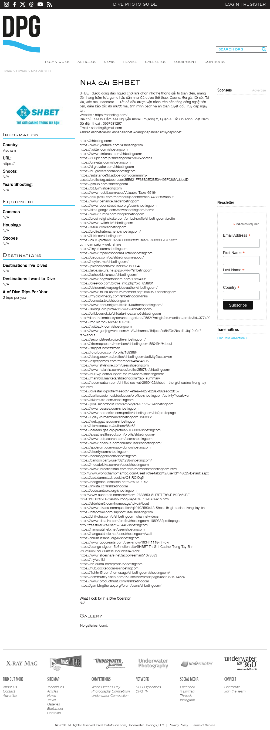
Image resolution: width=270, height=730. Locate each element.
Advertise (259, 90)
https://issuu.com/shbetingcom (103, 227)
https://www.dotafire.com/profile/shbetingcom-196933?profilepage (130, 520)
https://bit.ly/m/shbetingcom (101, 188)
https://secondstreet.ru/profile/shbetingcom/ (113, 339)
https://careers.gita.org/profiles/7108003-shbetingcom (120, 430)
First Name (234, 252)
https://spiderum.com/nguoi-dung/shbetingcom (115, 447)
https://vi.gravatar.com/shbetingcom (107, 166)
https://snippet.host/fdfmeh (100, 348)
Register (254, 4)
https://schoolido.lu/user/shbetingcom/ (108, 274)
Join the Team (235, 691)
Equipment (185, 62)
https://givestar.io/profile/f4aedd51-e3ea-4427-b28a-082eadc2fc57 (130, 391)
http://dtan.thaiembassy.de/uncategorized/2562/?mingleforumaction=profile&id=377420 (145, 317)
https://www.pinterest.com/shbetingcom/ (111, 153)
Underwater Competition (110, 695)
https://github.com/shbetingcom (104, 184)
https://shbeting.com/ (96, 140)
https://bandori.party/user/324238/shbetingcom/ (116, 460)
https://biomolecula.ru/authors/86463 (107, 425)
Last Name (234, 270)
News (109, 62)
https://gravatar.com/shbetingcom (105, 162)
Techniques (56, 62)
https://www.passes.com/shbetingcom (109, 408)
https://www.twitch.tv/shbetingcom (106, 222)
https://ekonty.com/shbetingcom (104, 451)
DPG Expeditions (148, 687)
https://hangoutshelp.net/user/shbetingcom (112, 529)
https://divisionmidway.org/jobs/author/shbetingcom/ (118, 287)
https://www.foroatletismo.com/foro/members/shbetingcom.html (128, 469)
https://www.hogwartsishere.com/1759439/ (113, 279)
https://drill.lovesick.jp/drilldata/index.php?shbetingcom (120, 313)
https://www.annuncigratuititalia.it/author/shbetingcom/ (121, 305)
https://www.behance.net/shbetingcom (109, 201)
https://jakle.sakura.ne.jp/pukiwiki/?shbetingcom (116, 270)
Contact (9, 691)
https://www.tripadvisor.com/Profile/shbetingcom (116, 253)
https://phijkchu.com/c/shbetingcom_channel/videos (119, 516)
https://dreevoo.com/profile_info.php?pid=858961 (117, 283)
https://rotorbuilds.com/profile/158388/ (108, 352)
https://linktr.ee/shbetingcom (101, 235)
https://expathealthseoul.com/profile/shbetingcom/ (117, 434)
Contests (214, 62)
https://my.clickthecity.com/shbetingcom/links (114, 296)
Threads (186, 695)
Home (7, 71)
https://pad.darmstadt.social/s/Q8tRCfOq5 (112, 477)
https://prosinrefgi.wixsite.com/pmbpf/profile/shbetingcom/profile (127, 218)
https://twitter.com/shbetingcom (104, 149)
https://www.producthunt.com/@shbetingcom (114, 581)
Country (231, 287)
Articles (86, 62)
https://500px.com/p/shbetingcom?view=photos (116, 158)
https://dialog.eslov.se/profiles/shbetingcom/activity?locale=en (126, 356)
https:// (9, 163)
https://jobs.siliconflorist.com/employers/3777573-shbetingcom (126, 404)
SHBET (85, 93)
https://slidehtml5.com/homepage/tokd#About (114, 503)
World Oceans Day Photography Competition (111, 689)
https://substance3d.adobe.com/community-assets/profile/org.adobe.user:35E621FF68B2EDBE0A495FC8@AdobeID (134, 177)
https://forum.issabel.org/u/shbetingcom (110, 538)
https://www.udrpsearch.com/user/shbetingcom (116, 438)
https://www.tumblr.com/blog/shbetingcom (112, 214)
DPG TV (142, 691)
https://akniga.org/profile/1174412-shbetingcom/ (116, 309)
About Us (10, 687)
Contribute (232, 687)
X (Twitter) (187, 691)
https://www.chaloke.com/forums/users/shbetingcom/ (120, 443)
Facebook (187, 687)
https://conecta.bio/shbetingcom (104, 300)
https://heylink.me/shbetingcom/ (104, 261)
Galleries (155, 62)
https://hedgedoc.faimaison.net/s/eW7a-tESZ (114, 482)
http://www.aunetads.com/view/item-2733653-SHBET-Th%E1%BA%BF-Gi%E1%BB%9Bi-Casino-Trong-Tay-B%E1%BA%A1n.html (135, 497)
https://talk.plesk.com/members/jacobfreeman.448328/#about (127, 197)
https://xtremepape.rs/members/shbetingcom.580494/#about (126, 343)
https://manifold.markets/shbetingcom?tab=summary (120, 378)
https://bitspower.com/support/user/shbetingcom (116, 512)
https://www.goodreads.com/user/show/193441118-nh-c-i (124, 542)
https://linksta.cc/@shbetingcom (104, 486)
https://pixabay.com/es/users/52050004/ (110, 266)
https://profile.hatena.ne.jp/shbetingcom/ (110, 231)
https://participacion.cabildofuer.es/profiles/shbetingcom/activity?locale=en (135, 395)
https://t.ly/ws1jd (92, 559)
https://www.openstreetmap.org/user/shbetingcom (118, 205)
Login (232, 4)
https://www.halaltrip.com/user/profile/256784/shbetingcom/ (125, 369)
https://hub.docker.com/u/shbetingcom (109, 568)
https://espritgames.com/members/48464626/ (114, 361)
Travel (130, 62)
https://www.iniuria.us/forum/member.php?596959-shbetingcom (128, 292)
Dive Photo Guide (135, 4)
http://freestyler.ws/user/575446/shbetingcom (114, 525)
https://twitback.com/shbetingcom (106, 326)
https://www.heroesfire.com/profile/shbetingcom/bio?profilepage (128, 412)
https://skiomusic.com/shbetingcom (107, 400)
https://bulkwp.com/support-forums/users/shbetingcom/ (122, 374)
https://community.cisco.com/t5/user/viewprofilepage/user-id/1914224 (132, 577)
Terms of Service (203, 725)
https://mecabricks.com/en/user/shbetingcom (114, 464)
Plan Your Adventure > (232, 338)
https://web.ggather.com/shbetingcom (108, 421)
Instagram (187, 700)
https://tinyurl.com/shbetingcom (103, 248)
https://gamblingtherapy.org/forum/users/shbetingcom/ (120, 585)
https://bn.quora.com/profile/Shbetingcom (111, 564)
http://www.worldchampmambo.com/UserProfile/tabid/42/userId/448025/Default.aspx (144, 473)
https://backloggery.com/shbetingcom (108, 456)
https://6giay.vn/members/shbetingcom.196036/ (116, 417)
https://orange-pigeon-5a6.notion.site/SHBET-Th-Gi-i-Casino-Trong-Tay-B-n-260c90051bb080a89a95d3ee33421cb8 (137, 548)
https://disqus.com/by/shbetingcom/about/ (112, 257)
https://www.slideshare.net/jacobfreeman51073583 (118, 555)
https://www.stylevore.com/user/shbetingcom (114, 365)
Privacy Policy (178, 725)
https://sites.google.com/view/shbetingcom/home (117, 210)
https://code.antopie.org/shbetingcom (108, 490)
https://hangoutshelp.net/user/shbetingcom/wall (115, 533)
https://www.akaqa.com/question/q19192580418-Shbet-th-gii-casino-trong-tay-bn (142, 507)
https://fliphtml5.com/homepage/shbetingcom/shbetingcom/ (125, 572)
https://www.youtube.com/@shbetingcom (111, 145)
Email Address (237, 235)
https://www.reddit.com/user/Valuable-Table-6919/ (118, 192)
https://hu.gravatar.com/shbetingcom (108, 171)
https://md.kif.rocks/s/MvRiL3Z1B (105, 322)
